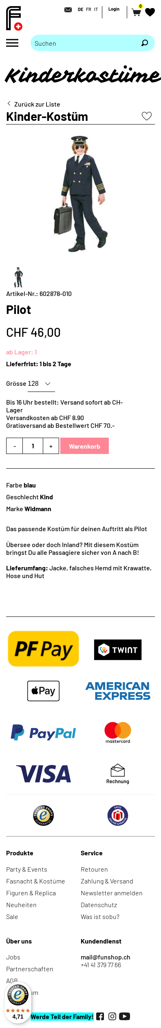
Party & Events (26, 869)
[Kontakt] (66, 9)
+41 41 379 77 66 (101, 964)
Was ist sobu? (100, 916)
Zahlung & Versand (107, 881)
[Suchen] (145, 43)
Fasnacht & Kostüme (35, 881)
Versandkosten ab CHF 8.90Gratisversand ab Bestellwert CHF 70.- (60, 421)
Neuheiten (21, 904)
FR (88, 9)
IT (96, 9)
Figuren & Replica (31, 893)
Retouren (94, 869)
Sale (12, 916)
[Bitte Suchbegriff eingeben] (83, 43)
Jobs (13, 957)
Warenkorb (84, 446)
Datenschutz (99, 904)
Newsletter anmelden (112, 893)
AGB (12, 980)
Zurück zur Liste (37, 104)
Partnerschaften (29, 968)
